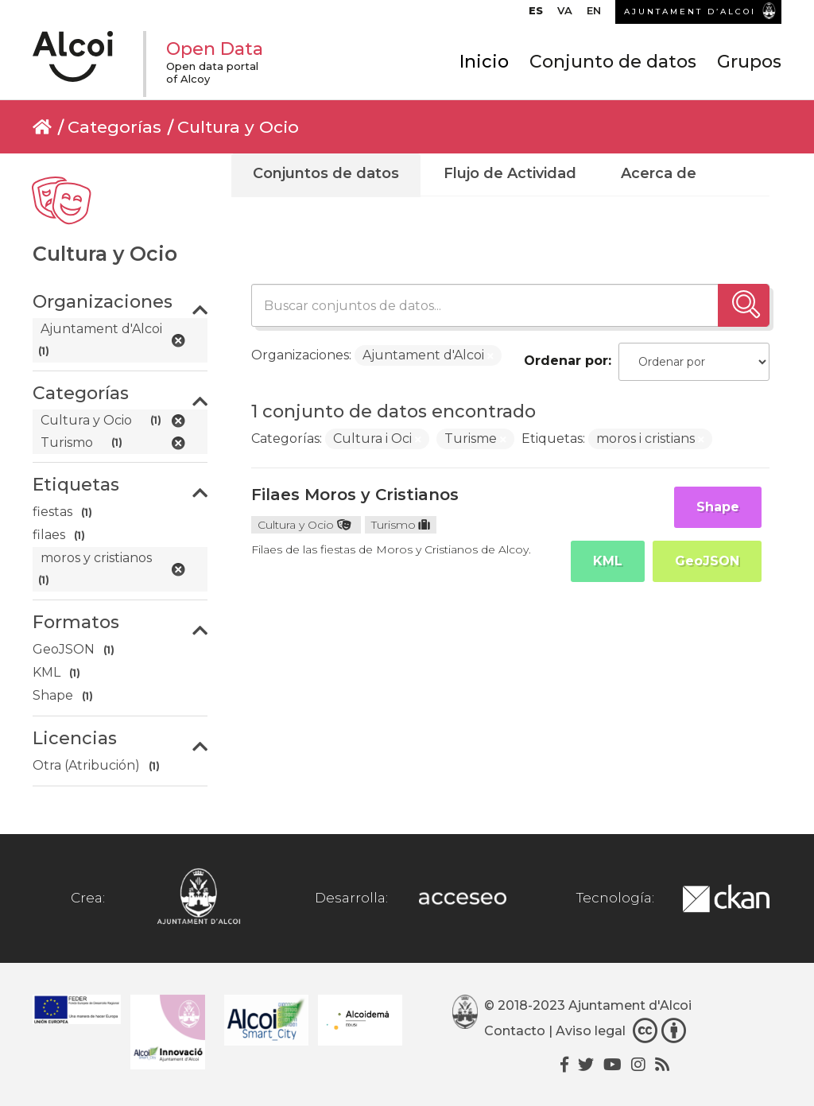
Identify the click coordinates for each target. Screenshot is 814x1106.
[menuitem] (536, 14)
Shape (717, 506)
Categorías (114, 127)
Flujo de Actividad (510, 173)
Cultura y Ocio (238, 127)
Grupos (749, 61)
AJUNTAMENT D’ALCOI (690, 11)
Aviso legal (591, 1030)
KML (607, 561)
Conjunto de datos (612, 61)
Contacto (514, 1030)
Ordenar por (566, 360)
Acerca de (658, 173)
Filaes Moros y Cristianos (355, 494)
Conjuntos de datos (326, 173)
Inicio (484, 61)
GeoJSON (707, 561)
